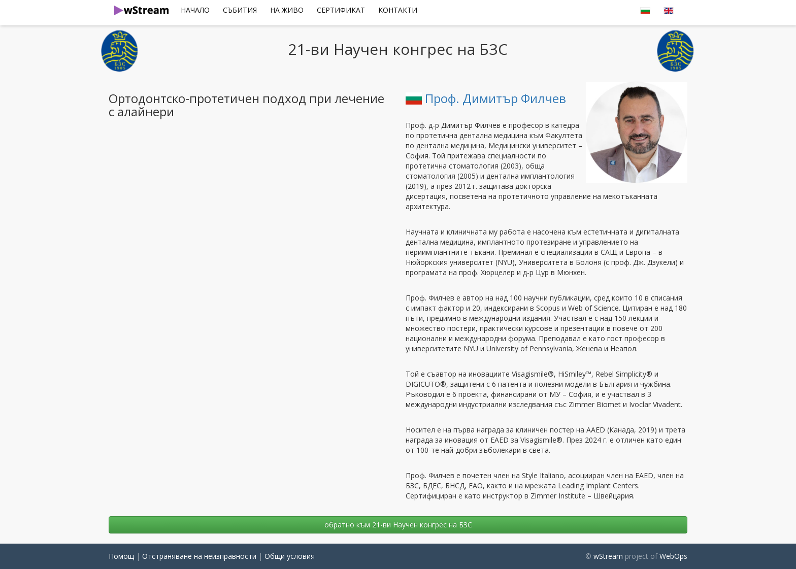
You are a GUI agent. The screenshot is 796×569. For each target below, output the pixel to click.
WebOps (673, 556)
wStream (608, 556)
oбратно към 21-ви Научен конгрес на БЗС (398, 524)
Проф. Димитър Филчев (486, 98)
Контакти (397, 10)
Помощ (121, 556)
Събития (240, 10)
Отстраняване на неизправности (199, 556)
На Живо (287, 10)
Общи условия (289, 556)
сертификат (341, 10)
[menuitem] (195, 10)
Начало (195, 10)
